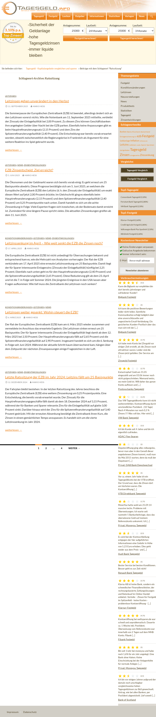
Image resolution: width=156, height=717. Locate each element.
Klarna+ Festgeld (127, 607)
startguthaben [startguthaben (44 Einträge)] (125, 150)
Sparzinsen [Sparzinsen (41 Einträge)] (150, 145)
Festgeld (125, 82)
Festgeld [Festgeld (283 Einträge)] (148, 136)
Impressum (13, 712)
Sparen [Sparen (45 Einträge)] (143, 145)
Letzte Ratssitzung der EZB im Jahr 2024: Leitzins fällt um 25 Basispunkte (59, 377)
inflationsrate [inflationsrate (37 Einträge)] (143, 141)
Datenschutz (29, 712)
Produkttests (127, 105)
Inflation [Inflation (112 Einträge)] (134, 140)
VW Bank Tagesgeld (128, 417)
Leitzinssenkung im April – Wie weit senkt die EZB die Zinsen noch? (54, 243)
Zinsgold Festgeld (127, 360)
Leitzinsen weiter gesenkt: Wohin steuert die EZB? (41, 312)
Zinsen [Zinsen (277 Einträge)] (125, 155)
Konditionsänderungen (18, 238)
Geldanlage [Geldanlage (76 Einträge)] (125, 140)
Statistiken (126, 110)
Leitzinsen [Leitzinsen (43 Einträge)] (132, 145)
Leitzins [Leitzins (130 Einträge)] (124, 144)
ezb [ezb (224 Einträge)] (139, 136)
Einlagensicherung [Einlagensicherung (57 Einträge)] (127, 136)
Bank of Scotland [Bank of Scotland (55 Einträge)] (133, 132)
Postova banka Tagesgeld (131, 389)
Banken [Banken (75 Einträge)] (123, 131)
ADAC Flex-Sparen (128, 436)
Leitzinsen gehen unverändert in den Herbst (37, 101)
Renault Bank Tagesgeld (130, 572)
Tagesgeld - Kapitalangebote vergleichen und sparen (51, 68)
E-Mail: (124, 260)
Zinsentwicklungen (35, 165)
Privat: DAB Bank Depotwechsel (135, 465)
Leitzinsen (10, 96)
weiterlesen (13, 150)
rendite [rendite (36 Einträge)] (139, 145)
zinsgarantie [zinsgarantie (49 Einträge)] (134, 155)
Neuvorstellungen (130, 96)
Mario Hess (39, 106)
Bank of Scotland (127, 699)
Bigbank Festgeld (127, 297)
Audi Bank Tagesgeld (129, 553)
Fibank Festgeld (126, 639)
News (20, 165)
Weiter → (74, 448)
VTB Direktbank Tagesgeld (132, 493)
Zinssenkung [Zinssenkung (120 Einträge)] (147, 155)
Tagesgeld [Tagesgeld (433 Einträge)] (138, 149)
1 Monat (97, 30)
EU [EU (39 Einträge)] (135, 137)
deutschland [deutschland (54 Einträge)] (145, 132)
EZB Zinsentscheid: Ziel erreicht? (29, 170)
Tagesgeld (126, 115)
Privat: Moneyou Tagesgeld (132, 525)
